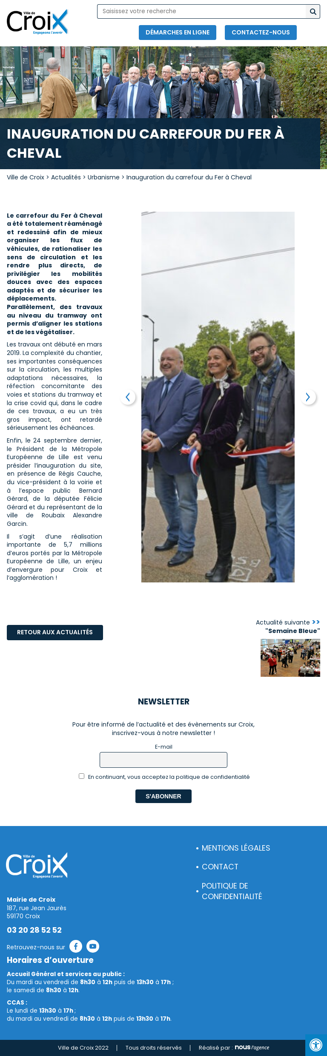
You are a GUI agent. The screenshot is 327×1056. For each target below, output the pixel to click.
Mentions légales (236, 848)
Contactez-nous (261, 32)
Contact (220, 867)
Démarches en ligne (177, 32)
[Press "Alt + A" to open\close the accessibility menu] (316, 1045)
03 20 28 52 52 (34, 930)
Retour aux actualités (55, 632)
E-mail (163, 746)
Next (308, 397)
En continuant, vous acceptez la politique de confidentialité (164, 777)
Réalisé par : (234, 1047)
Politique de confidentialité (232, 891)
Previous (127, 397)
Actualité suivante (288, 626)
